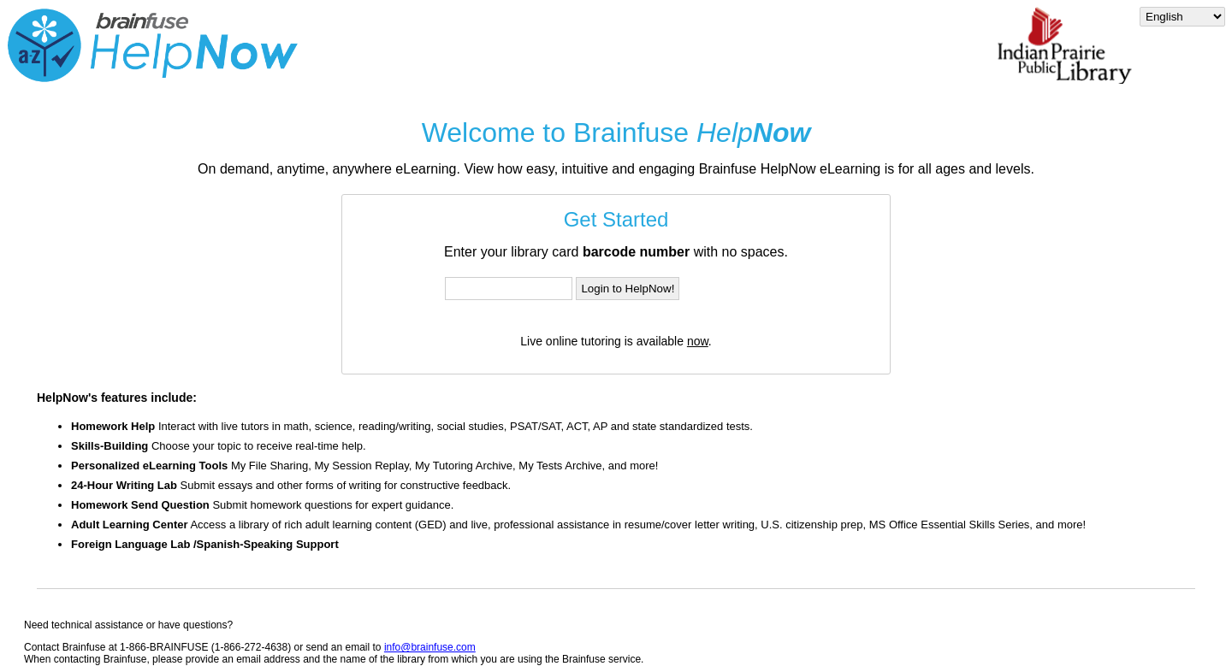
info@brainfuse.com (430, 647)
